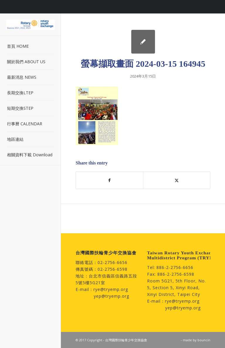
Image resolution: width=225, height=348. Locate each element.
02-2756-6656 (112, 262)
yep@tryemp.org (111, 296)
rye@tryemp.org (110, 289)
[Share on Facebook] (109, 180)
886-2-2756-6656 (174, 267)
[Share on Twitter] (176, 180)
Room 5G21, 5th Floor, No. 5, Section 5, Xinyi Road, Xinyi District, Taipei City (176, 287)
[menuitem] (30, 46)
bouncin (203, 340)
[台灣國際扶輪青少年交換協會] (30, 25)
